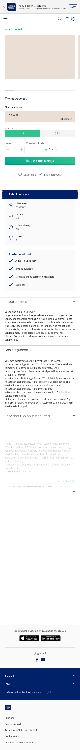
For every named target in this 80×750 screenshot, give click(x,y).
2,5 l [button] (57, 133)
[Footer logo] (16, 706)
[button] (73, 19)
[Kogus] (15, 149)
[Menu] (5, 18)
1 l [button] (22, 133)
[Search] (60, 19)
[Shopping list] (67, 19)
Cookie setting (12, 735)
